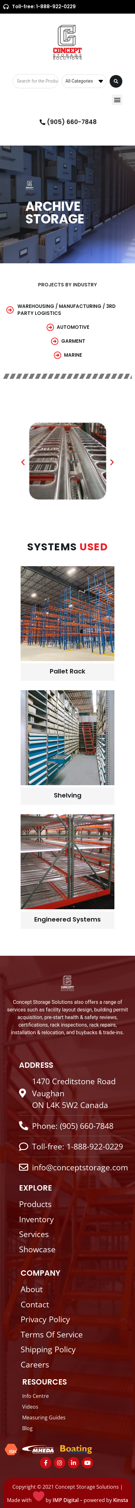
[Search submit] (116, 81)
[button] (117, 100)
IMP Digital (66, 1500)
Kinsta (120, 1500)
